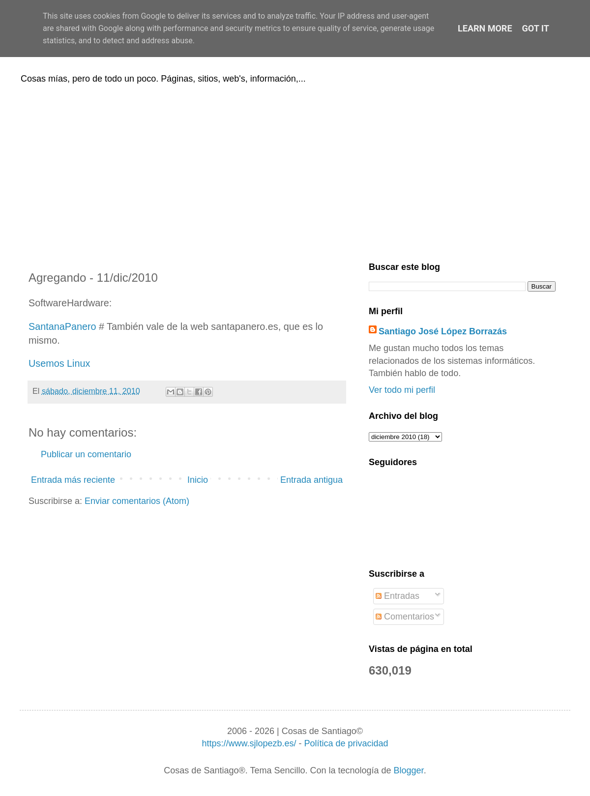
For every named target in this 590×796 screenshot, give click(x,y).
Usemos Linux (59, 363)
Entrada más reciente (73, 480)
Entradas (397, 596)
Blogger (409, 770)
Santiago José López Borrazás (443, 331)
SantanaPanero (62, 326)
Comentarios (405, 616)
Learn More (485, 28)
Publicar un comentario (86, 454)
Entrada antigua (311, 480)
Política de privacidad (346, 743)
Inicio (197, 480)
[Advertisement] (295, 171)
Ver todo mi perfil (402, 390)
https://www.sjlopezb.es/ (249, 743)
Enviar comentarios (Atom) (137, 501)
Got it (535, 28)
